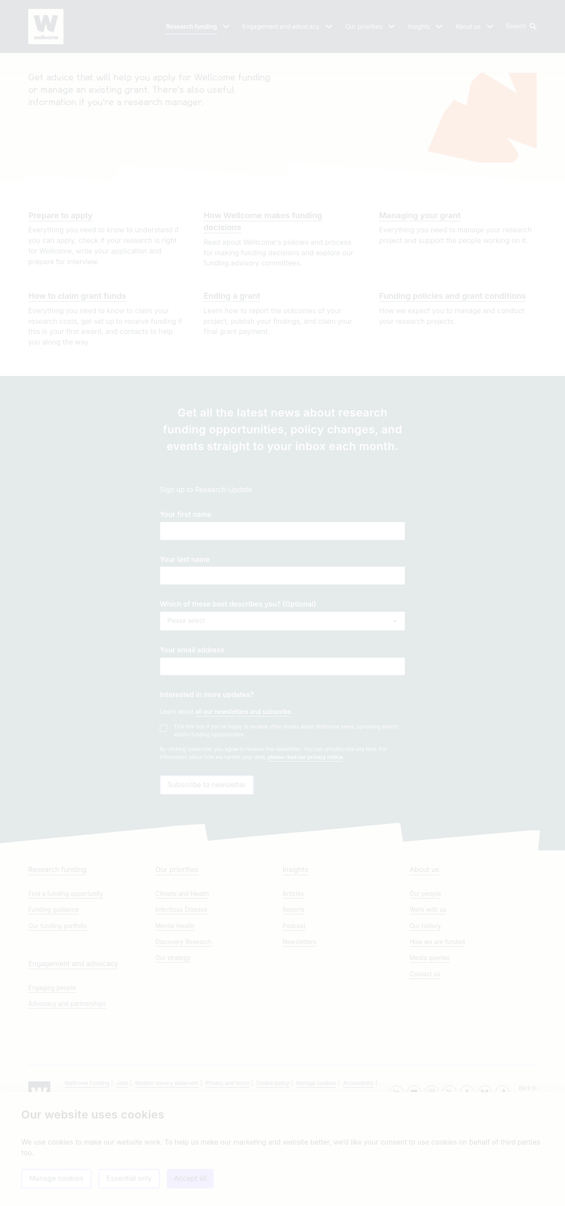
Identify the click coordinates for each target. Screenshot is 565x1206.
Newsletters (299, 1028)
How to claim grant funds (77, 368)
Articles (293, 980)
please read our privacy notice (305, 830)
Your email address (192, 722)
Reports (293, 996)
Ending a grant (231, 368)
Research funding (57, 956)
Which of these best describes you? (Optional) (238, 676)
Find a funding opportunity (65, 980)
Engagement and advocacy (73, 1050)
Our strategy (173, 1044)
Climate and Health (182, 980)
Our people (425, 980)
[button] (520, 26)
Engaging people (52, 1074)
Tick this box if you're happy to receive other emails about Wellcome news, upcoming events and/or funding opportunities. (286, 803)
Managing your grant (420, 287)
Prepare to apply (60, 287)
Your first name (185, 587)
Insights (295, 956)
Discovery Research (183, 1028)
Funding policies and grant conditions (452, 368)
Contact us (425, 1060)
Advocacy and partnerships (67, 1090)
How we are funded (437, 1028)
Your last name (185, 632)
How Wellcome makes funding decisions (262, 294)
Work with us (428, 996)
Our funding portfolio (57, 1012)
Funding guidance (53, 996)
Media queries (430, 1044)
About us (424, 956)
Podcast (293, 1012)
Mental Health (175, 1012)
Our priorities (177, 956)
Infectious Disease (181, 996)
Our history (425, 1012)
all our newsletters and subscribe (243, 784)
